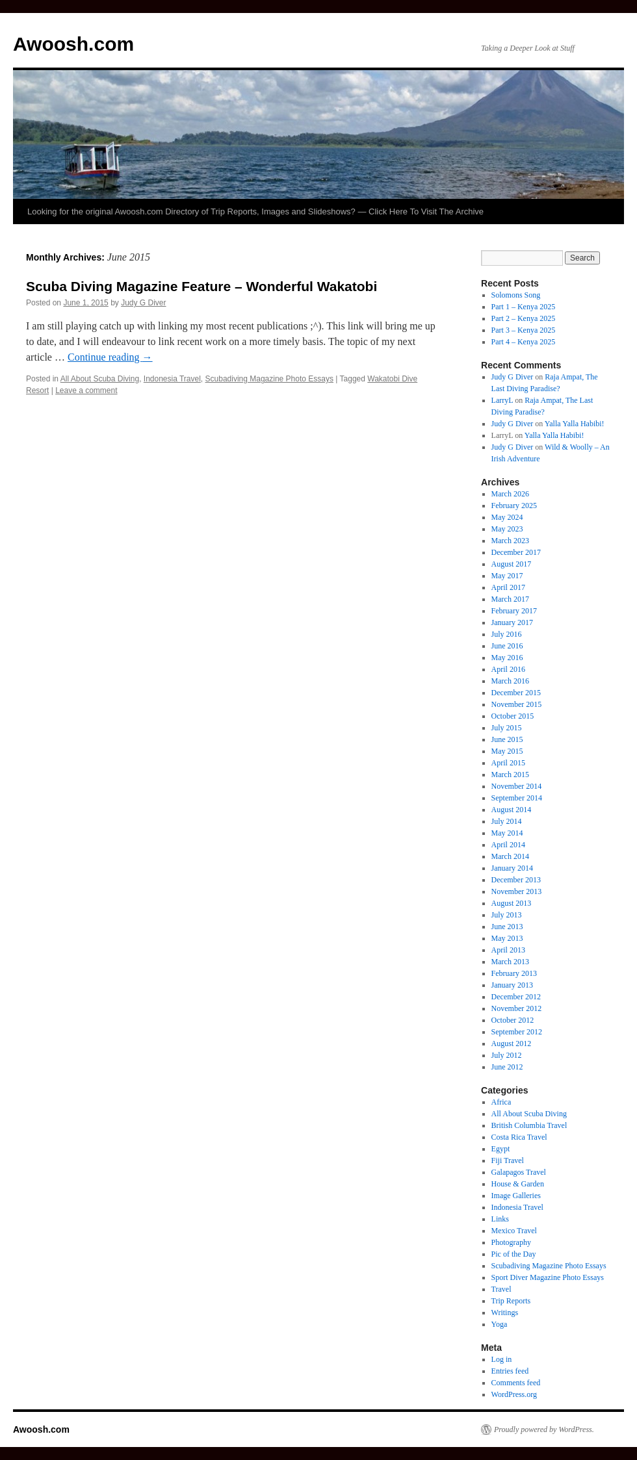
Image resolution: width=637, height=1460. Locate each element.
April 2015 (508, 762)
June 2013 (507, 926)
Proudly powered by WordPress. (544, 1429)
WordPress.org (514, 1394)
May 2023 (507, 528)
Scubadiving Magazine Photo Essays (269, 378)
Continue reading (110, 357)
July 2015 (506, 727)
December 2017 (516, 552)
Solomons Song (516, 295)
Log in (501, 1359)
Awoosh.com (73, 44)
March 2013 (510, 961)
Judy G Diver (143, 302)
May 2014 (507, 833)
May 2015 (507, 751)
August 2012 (511, 1043)
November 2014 (516, 786)
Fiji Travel (507, 1160)
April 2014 (508, 844)
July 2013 (506, 914)
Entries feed (510, 1371)
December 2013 (516, 879)
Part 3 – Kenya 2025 (523, 330)
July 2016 (506, 634)
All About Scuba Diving (99, 378)
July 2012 (506, 1055)
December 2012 (516, 996)
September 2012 (516, 1031)
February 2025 (514, 505)
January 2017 (512, 622)
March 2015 (510, 774)
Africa (501, 1102)
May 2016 (507, 657)
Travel (501, 1289)
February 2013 (514, 973)
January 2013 (512, 985)
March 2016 (510, 680)
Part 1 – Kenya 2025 (523, 306)
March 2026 (510, 493)
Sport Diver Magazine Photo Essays (547, 1277)
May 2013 (507, 938)
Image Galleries (516, 1195)
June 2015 (507, 739)
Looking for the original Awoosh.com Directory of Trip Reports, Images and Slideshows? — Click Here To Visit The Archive (255, 211)
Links (500, 1218)
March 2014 (510, 856)
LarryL (502, 400)
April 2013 (508, 949)
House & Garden (517, 1183)
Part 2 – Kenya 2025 (523, 318)
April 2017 (508, 587)
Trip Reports (511, 1300)
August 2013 (511, 903)
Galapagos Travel (518, 1172)
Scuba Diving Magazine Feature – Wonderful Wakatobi (201, 286)
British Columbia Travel (529, 1125)
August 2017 (511, 564)
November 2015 (516, 704)
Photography (511, 1242)
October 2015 (512, 716)
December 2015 (516, 692)
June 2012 (507, 1066)
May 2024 (507, 517)
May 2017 (507, 575)
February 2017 (514, 610)
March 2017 (510, 599)
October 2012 (512, 1020)
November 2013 (516, 891)
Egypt (500, 1148)
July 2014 (506, 821)
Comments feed (516, 1382)
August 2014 (511, 809)
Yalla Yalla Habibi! (574, 423)
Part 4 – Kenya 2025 (523, 341)
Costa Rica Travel (519, 1137)
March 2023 (510, 540)
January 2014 (512, 868)
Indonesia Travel (172, 378)
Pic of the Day (513, 1254)
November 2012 (516, 1008)
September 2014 (516, 797)
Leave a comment (86, 390)
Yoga (499, 1324)
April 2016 (508, 669)
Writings (505, 1312)
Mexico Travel (514, 1230)
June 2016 (507, 645)
